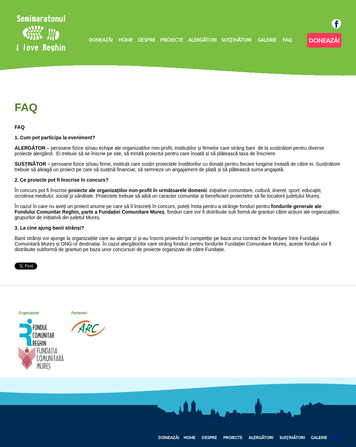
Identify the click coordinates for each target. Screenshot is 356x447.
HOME (126, 39)
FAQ (287, 39)
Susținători (292, 437)
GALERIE (267, 39)
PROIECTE (171, 39)
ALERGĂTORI (202, 39)
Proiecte (232, 437)
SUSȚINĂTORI (236, 39)
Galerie (319, 437)
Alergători (261, 437)
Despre (209, 437)
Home (189, 437)
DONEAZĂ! (101, 39)
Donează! (168, 437)
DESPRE (146, 39)
